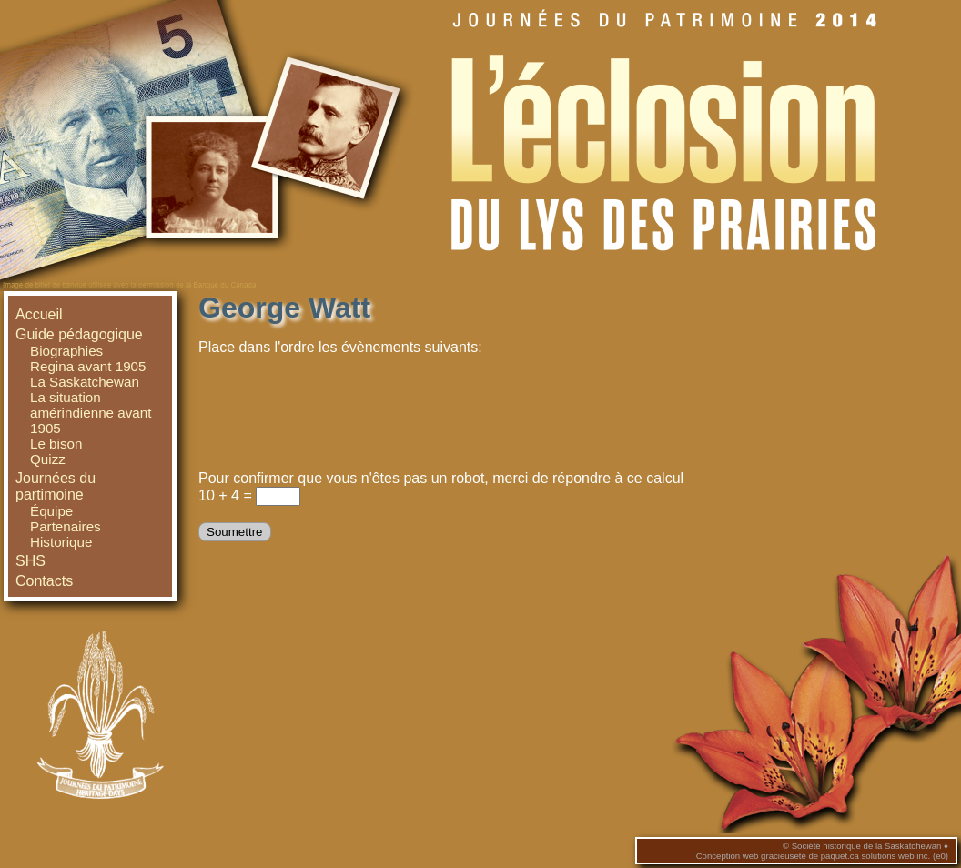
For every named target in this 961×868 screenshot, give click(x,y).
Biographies (66, 350)
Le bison (56, 443)
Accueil (39, 314)
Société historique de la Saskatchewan (867, 846)
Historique (61, 542)
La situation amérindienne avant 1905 (90, 412)
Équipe (51, 511)
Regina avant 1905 (88, 366)
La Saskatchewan (84, 381)
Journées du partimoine (55, 486)
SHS (30, 561)
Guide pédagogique (79, 334)
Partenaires (65, 526)
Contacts (44, 581)
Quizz (48, 459)
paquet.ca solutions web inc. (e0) (884, 856)
